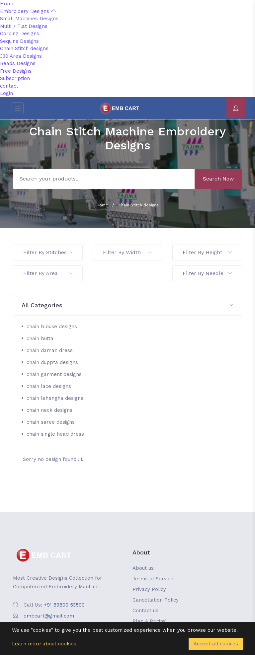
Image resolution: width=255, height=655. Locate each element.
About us (143, 568)
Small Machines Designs (29, 19)
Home (7, 4)
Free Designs (16, 71)
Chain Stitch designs (24, 48)
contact (9, 86)
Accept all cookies (216, 644)
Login (6, 93)
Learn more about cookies (44, 644)
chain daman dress (50, 350)
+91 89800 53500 (64, 605)
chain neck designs (49, 410)
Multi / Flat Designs (23, 26)
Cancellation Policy (155, 600)
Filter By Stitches (47, 252)
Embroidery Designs (28, 11)
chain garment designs (54, 374)
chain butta (40, 338)
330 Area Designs (21, 56)
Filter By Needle (207, 273)
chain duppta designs (52, 362)
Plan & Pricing (149, 621)
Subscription (15, 78)
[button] (127, 305)
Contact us (145, 611)
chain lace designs (49, 386)
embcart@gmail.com (49, 616)
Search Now (218, 179)
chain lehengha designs (55, 398)
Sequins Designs (19, 41)
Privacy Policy (149, 589)
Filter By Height (207, 252)
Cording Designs (19, 33)
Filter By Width (127, 252)
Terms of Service (152, 579)
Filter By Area (47, 273)
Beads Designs (18, 63)
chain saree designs (51, 422)
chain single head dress (55, 434)
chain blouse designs (52, 326)
